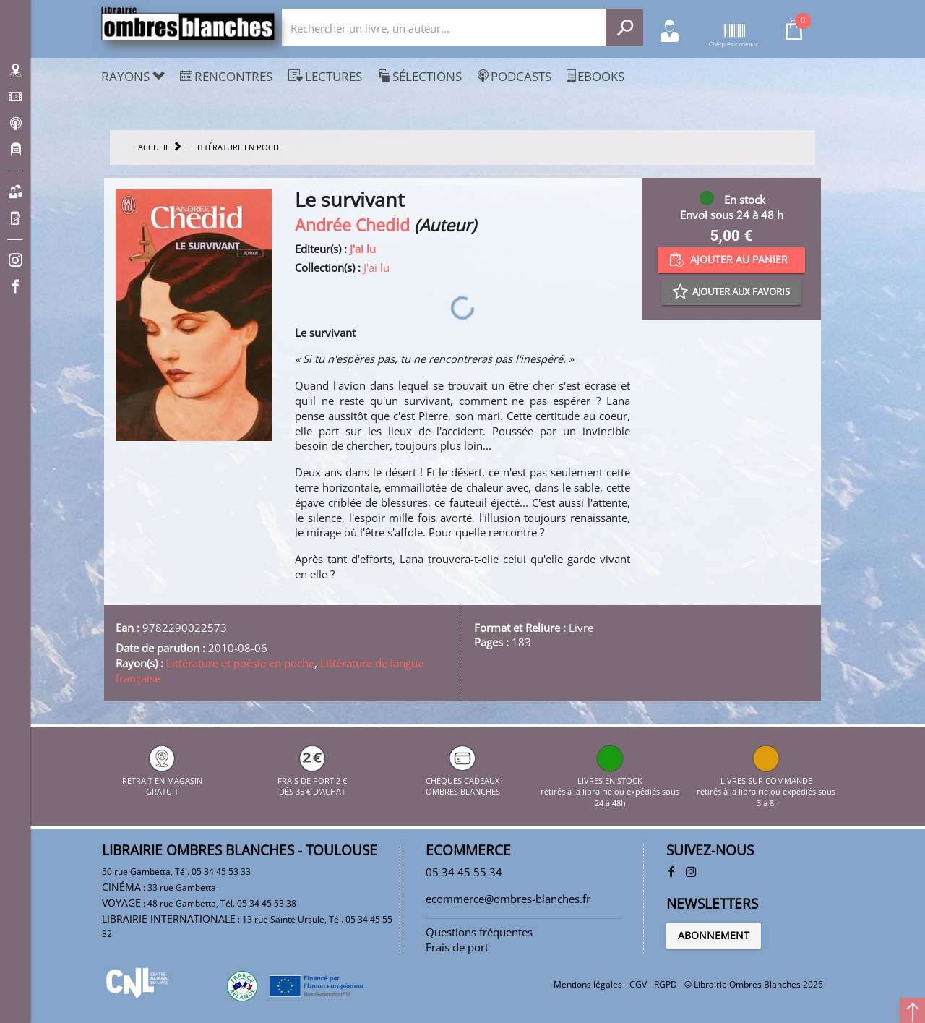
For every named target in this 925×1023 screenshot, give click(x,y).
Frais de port (457, 947)
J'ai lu (363, 248)
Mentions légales (588, 984)
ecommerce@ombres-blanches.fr (508, 898)
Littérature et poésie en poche (240, 663)
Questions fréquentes (479, 932)
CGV (638, 984)
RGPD (665, 984)
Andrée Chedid (352, 225)
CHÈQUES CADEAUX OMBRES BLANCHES (463, 780)
